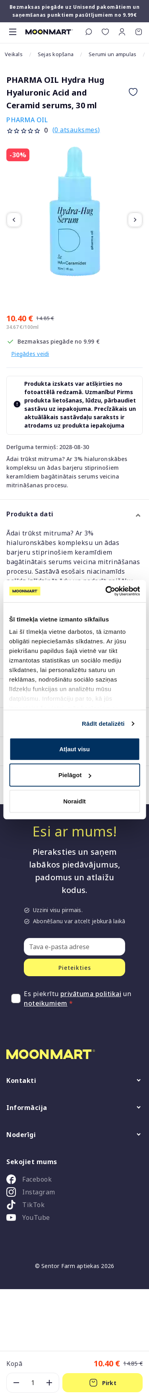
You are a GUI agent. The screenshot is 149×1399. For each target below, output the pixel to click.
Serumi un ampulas (112, 54)
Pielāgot (74, 775)
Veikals (14, 54)
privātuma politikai (91, 993)
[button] (122, 32)
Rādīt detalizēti (103, 723)
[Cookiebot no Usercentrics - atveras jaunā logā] (106, 591)
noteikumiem (46, 1003)
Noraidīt (74, 800)
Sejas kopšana (56, 54)
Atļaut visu (74, 748)
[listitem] (74, 1180)
